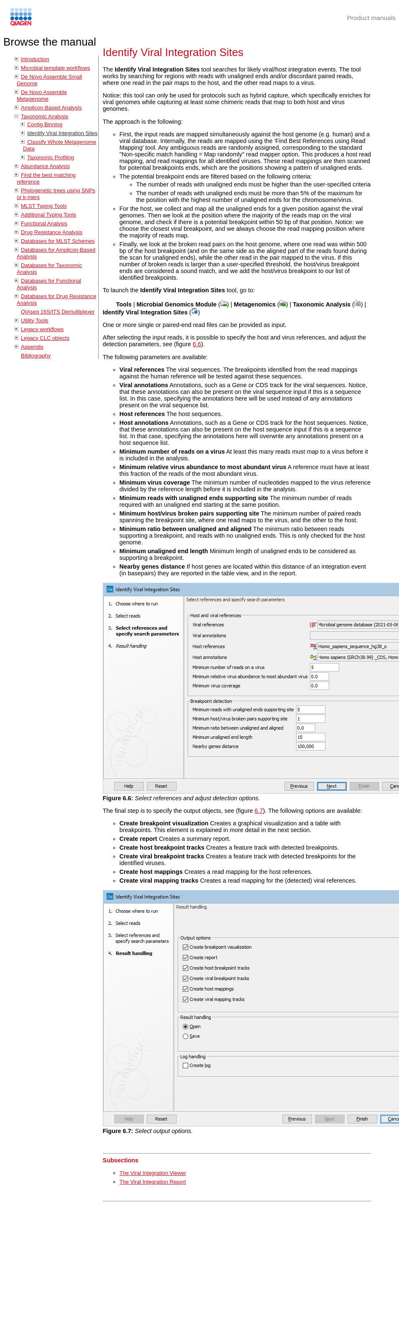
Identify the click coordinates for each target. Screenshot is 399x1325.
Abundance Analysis (45, 166)
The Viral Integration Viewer (153, 1173)
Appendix (32, 347)
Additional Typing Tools (48, 215)
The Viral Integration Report (153, 1182)
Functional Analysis (44, 223)
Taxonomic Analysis (44, 116)
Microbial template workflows (55, 68)
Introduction (35, 59)
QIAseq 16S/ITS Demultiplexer (58, 312)
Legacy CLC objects (45, 338)
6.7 (259, 810)
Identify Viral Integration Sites (62, 133)
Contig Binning (44, 124)
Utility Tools (34, 320)
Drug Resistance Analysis (51, 232)
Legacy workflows (42, 329)
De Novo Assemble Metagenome (42, 95)
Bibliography (36, 355)
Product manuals (371, 17)
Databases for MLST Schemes (58, 241)
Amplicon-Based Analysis (51, 108)
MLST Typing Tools (43, 206)
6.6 (197, 344)
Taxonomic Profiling (50, 157)
